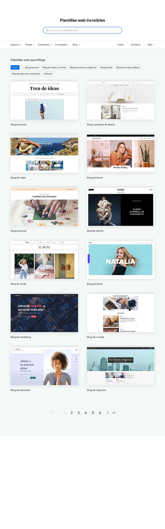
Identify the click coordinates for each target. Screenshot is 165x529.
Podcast (48, 73)
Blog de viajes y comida (54, 67)
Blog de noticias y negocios (83, 67)
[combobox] (85, 30)
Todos (15, 67)
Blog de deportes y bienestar (26, 73)
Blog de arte (106, 67)
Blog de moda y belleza (128, 67)
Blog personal (32, 67)
